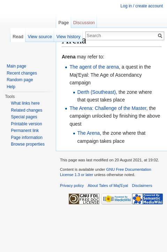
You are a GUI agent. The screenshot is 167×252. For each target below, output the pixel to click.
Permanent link (25, 130)
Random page (20, 79)
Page (63, 22)
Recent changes (22, 73)
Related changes (26, 110)
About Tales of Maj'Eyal (108, 185)
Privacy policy (72, 185)
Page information (27, 137)
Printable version (26, 123)
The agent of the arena (94, 67)
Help (11, 86)
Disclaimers (142, 185)
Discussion (84, 22)
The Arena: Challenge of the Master (107, 108)
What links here (25, 103)
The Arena (88, 133)
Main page (16, 66)
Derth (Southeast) (96, 92)
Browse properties (28, 144)
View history (68, 36)
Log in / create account (142, 6)
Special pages (24, 116)
